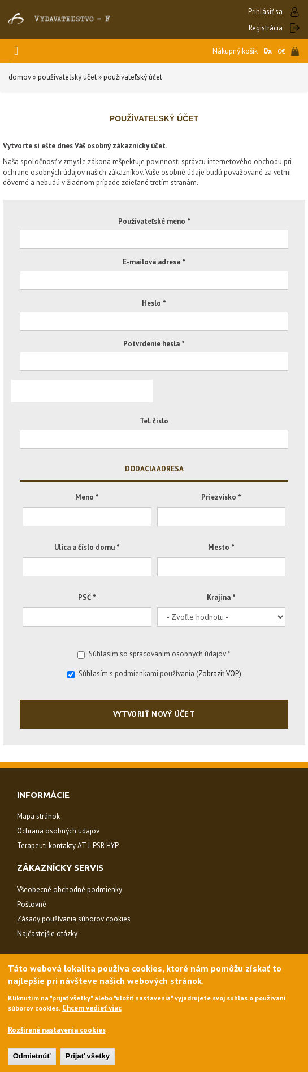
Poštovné (31, 904)
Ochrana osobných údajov (58, 831)
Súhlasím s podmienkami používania (154, 673)
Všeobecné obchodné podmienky (69, 889)
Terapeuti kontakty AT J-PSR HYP (68, 845)
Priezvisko (221, 497)
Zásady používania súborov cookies (74, 919)
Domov (19, 77)
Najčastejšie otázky (47, 933)
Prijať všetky (88, 1056)
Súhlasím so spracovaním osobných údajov (154, 654)
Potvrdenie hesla (154, 343)
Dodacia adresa (154, 468)
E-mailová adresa (154, 262)
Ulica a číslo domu (87, 547)
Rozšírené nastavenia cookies (57, 1030)
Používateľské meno (154, 221)
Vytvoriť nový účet (154, 714)
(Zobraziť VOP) (218, 673)
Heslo (154, 303)
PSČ (87, 597)
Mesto (221, 547)
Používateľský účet (67, 77)
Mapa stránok (38, 816)
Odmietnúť (32, 1056)
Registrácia (266, 28)
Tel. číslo (154, 421)
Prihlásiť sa (265, 11)
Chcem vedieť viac (92, 1008)
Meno (87, 497)
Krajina (221, 597)
